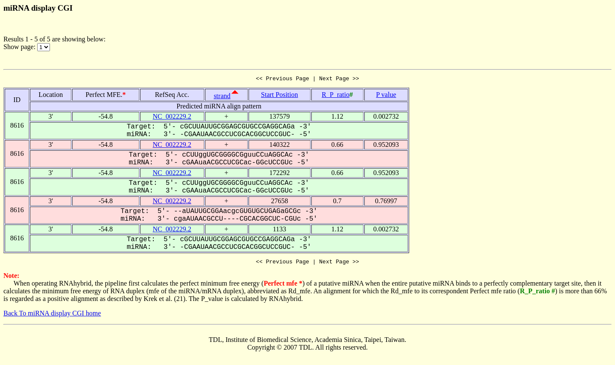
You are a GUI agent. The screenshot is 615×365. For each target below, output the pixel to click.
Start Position (279, 95)
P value (386, 95)
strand (222, 97)
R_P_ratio (335, 95)
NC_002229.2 (172, 117)
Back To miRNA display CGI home (52, 315)
